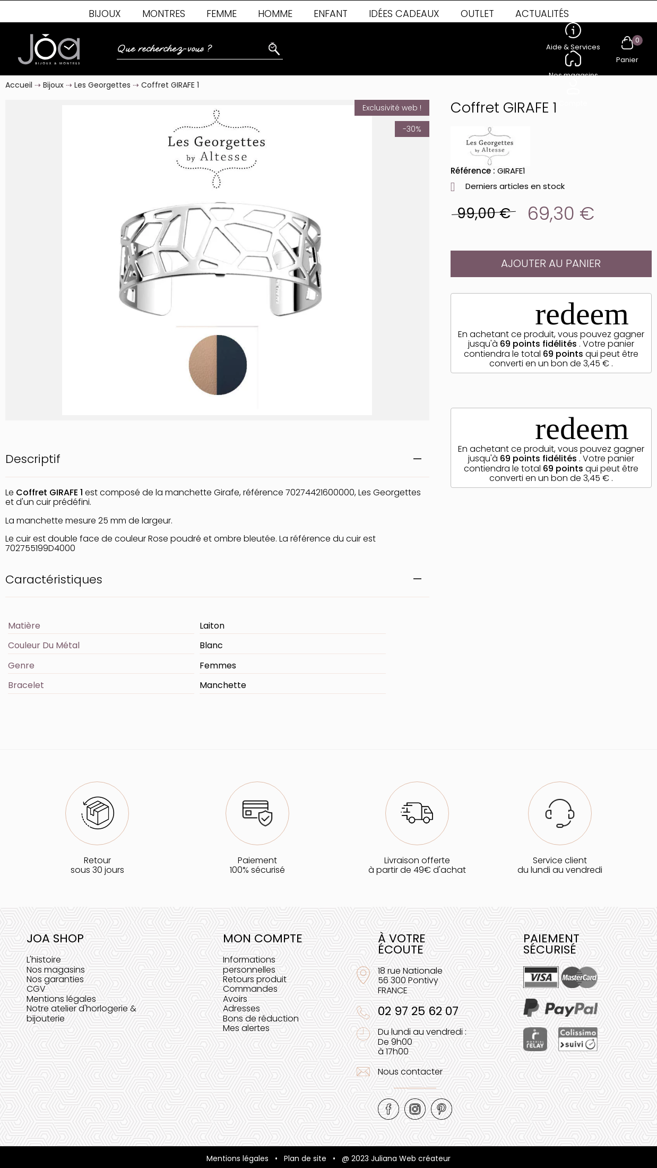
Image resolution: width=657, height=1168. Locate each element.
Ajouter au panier (551, 263)
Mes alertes (246, 1028)
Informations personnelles (249, 964)
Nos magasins (56, 970)
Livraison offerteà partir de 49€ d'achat (417, 865)
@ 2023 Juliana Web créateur (396, 1158)
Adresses (241, 1008)
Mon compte (262, 938)
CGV (36, 989)
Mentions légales (61, 999)
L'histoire (44, 960)
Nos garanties (55, 979)
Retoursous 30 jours (97, 865)
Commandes (250, 989)
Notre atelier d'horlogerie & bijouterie (81, 1013)
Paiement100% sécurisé (257, 865)
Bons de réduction (261, 1018)
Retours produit (255, 979)
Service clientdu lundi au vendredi (559, 865)
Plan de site (305, 1158)
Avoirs (235, 999)
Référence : (473, 170)
